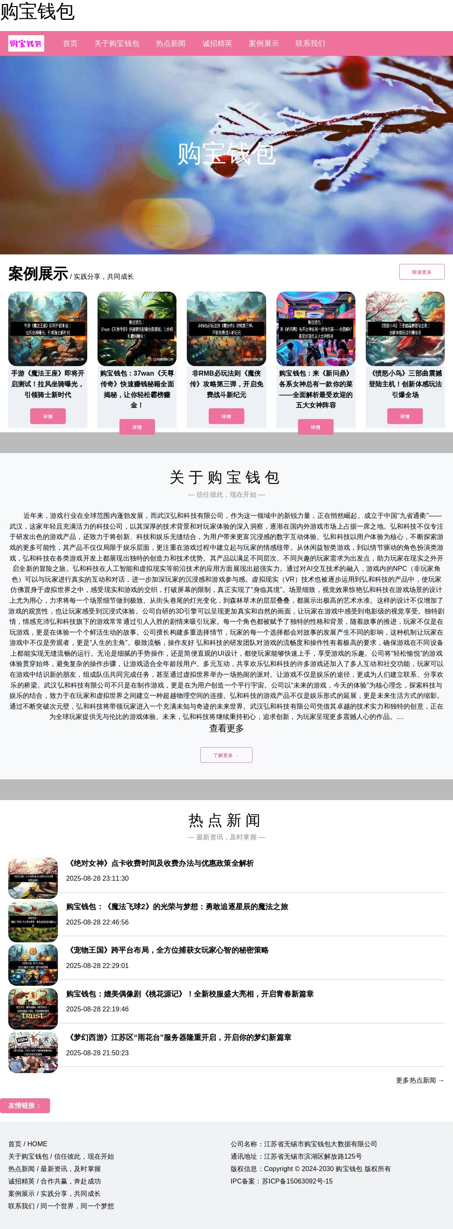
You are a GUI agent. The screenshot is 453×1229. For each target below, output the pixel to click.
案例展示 (264, 43)
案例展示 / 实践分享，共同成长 (54, 1193)
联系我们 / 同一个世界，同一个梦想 (61, 1206)
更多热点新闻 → (420, 1080)
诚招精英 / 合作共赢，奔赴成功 (54, 1181)
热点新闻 (171, 43)
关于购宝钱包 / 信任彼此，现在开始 (61, 1156)
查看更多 (226, 728)
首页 (70, 43)
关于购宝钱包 (116, 43)
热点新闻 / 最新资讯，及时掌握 (54, 1168)
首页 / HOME (28, 1144)
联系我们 (311, 43)
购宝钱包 (37, 11)
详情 (48, 416)
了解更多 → (226, 755)
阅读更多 (422, 272)
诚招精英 (218, 43)
